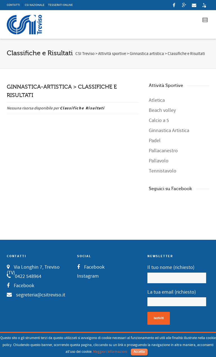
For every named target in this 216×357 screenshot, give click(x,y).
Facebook (24, 285)
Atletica (157, 100)
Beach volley (162, 110)
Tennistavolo (162, 171)
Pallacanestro (163, 151)
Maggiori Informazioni (110, 351)
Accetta (139, 351)
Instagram (88, 276)
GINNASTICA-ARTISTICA (39, 87)
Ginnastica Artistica (169, 130)
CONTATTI (13, 5)
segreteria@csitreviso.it (40, 295)
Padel (155, 140)
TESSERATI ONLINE (60, 5)
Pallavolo (158, 161)
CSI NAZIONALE (34, 5)
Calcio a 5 (159, 120)
